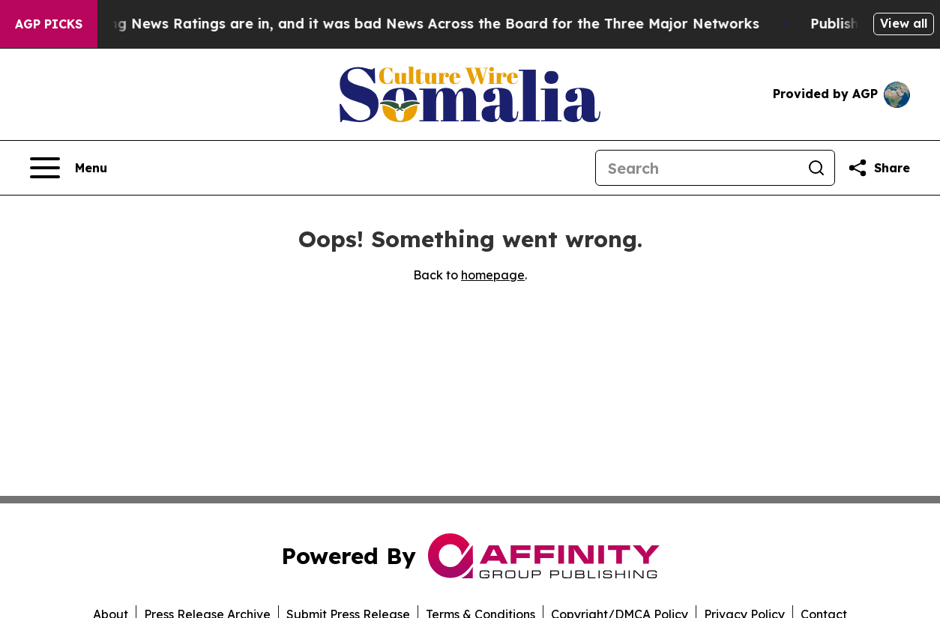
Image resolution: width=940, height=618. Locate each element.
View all (903, 23)
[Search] (697, 168)
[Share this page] (878, 168)
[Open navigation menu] (68, 168)
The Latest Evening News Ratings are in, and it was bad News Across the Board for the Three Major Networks (394, 23)
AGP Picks (48, 23)
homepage (493, 274)
